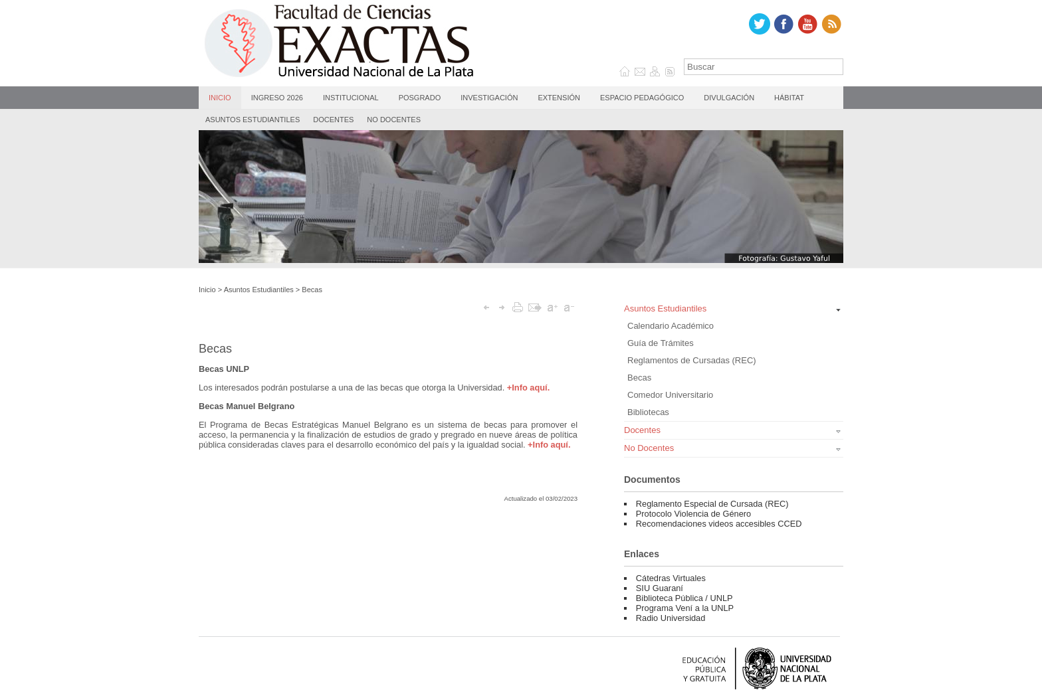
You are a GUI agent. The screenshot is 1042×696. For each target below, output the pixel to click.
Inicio (220, 98)
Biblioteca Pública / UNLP (684, 598)
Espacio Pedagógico (642, 98)
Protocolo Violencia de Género (693, 514)
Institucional (351, 98)
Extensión (559, 98)
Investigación (489, 98)
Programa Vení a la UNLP (685, 608)
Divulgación (729, 98)
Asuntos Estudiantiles (252, 120)
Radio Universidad (671, 618)
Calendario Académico (670, 326)
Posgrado (420, 98)
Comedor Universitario (670, 395)
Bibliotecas (648, 412)
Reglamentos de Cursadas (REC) (691, 360)
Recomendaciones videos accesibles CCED (719, 524)
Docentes (333, 120)
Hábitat (789, 98)
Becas (312, 290)
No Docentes (394, 120)
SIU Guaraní (659, 588)
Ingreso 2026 (277, 98)
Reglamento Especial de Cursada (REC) (712, 504)
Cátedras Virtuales (671, 578)
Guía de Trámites (660, 343)
